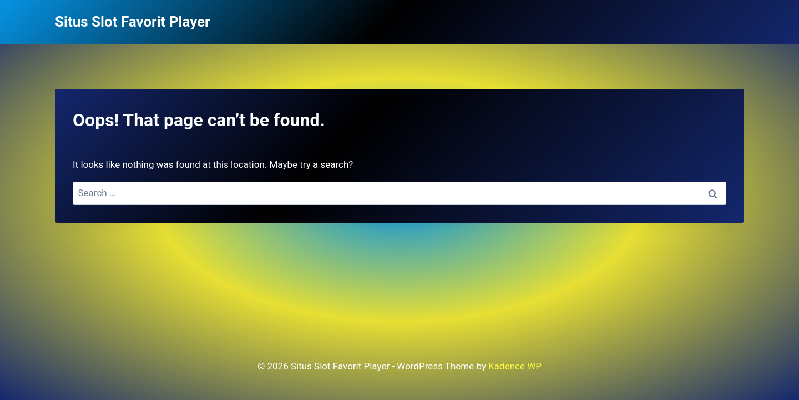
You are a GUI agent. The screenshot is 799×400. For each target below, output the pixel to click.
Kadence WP (515, 366)
